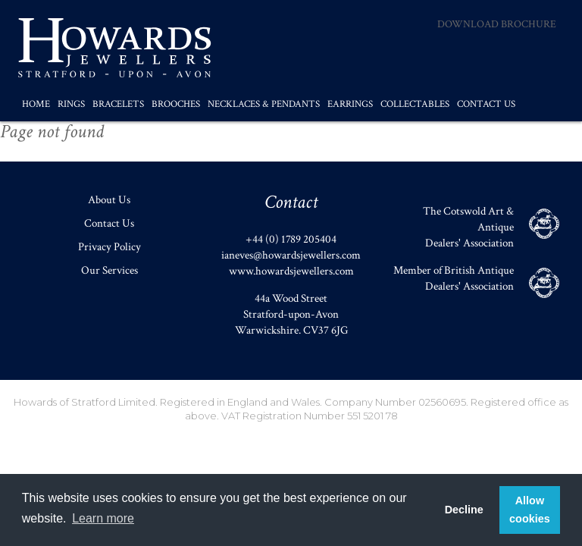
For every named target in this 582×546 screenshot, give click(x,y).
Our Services (109, 270)
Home (36, 104)
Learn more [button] (103, 518)
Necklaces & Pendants (264, 104)
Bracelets (118, 104)
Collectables (414, 104)
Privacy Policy (109, 247)
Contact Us (486, 104)
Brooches (176, 104)
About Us (109, 200)
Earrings (350, 104)
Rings (71, 104)
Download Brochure (496, 24)
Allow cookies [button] (529, 509)
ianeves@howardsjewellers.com (291, 255)
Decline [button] (464, 510)
